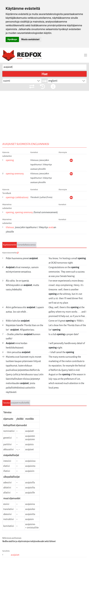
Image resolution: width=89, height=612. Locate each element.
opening (10, 160)
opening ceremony (15, 173)
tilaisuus (10, 227)
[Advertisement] (44, 114)
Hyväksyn (12, 39)
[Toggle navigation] (85, 55)
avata (51, 227)
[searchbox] (44, 67)
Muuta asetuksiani (30, 39)
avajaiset (15, 555)
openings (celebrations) (17, 197)
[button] (38, 80)
